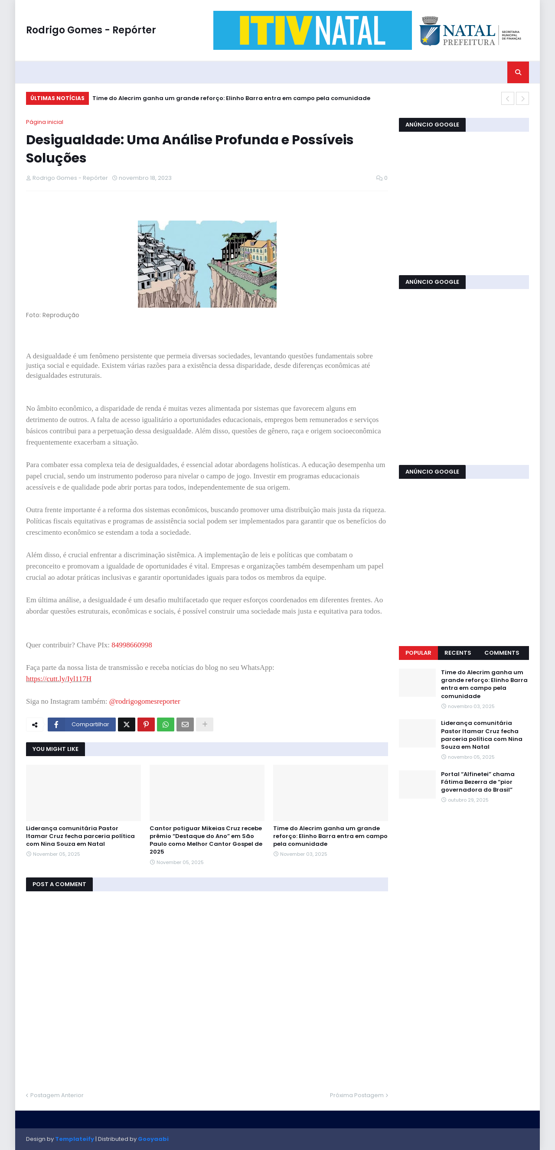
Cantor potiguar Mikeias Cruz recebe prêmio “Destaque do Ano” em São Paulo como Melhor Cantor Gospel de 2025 (206, 840)
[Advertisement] (464, 202)
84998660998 (131, 645)
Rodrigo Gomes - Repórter (91, 30)
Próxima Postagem (357, 1095)
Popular (418, 653)
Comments (501, 653)
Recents (457, 653)
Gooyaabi (153, 1139)
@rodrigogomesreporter (144, 701)
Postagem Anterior (57, 1095)
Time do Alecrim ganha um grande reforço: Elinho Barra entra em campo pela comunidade (231, 98)
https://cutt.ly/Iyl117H (58, 679)
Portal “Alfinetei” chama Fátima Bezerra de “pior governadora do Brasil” (478, 782)
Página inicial (44, 122)
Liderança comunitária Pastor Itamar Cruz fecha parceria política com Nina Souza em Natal (80, 836)
